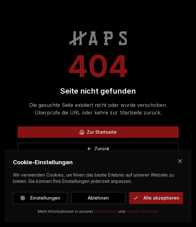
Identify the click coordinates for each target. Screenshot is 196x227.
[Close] (180, 161)
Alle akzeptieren (156, 198)
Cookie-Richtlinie (142, 211)
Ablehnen (98, 198)
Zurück (98, 148)
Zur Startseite (98, 132)
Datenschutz (105, 211)
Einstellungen (40, 198)
